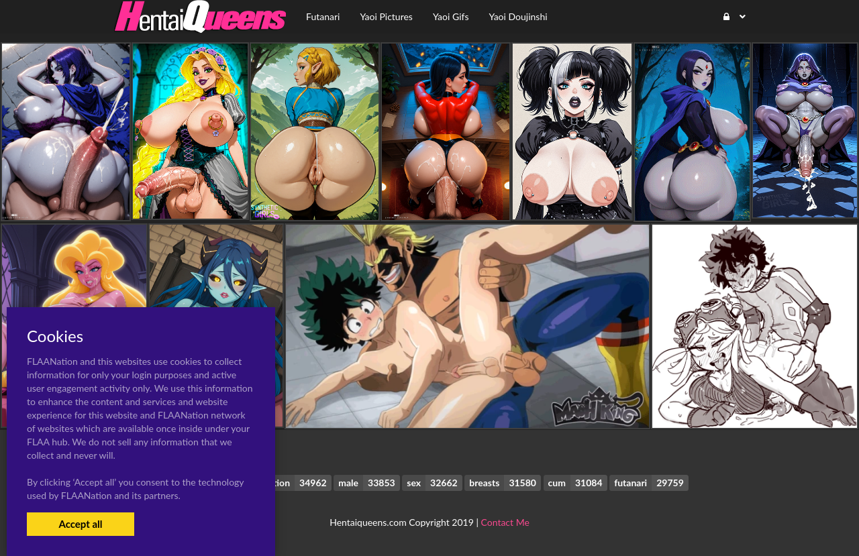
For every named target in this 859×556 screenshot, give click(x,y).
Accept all (80, 524)
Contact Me (505, 522)
